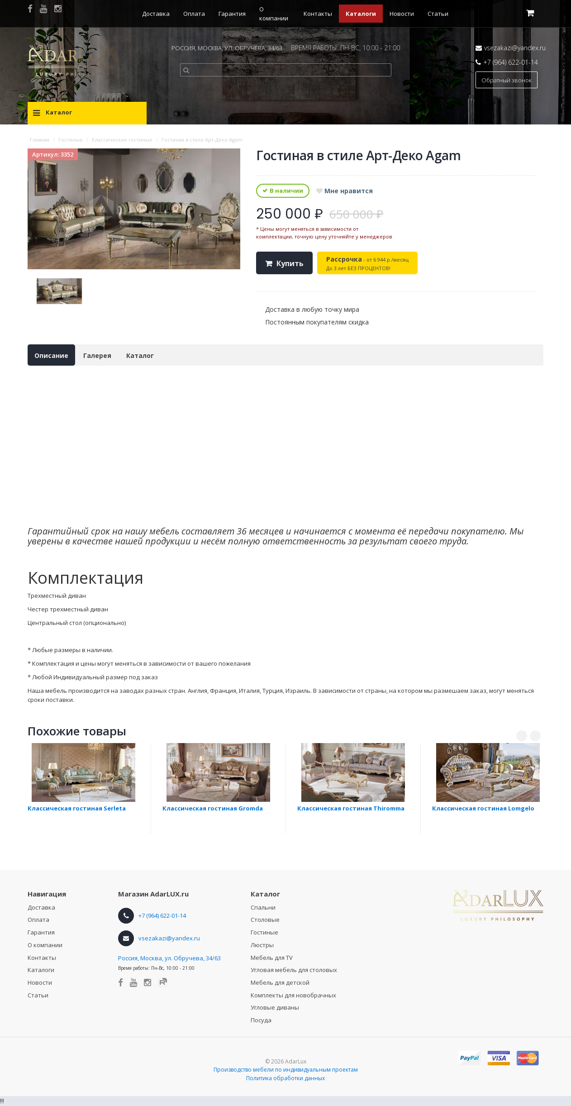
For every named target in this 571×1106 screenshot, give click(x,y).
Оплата (194, 14)
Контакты (318, 14)
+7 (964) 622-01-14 (510, 62)
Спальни (263, 907)
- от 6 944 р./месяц (367, 263)
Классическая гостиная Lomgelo (483, 808)
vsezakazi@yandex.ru (515, 47)
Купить (290, 263)
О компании (45, 945)
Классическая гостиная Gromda (212, 808)
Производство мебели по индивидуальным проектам (286, 1069)
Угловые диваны (275, 1007)
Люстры (262, 945)
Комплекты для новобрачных (293, 995)
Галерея (97, 355)
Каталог (140, 355)
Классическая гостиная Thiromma (350, 808)
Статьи (438, 14)
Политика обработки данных (285, 1078)
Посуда (261, 1020)
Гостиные (264, 932)
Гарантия (232, 14)
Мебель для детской (280, 982)
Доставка (156, 14)
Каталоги (361, 14)
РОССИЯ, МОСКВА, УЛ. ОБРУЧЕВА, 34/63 (226, 48)
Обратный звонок (506, 80)
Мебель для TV (272, 957)
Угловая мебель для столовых (294, 970)
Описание (51, 355)
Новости (402, 14)
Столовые (265, 919)
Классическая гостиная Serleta (77, 808)
